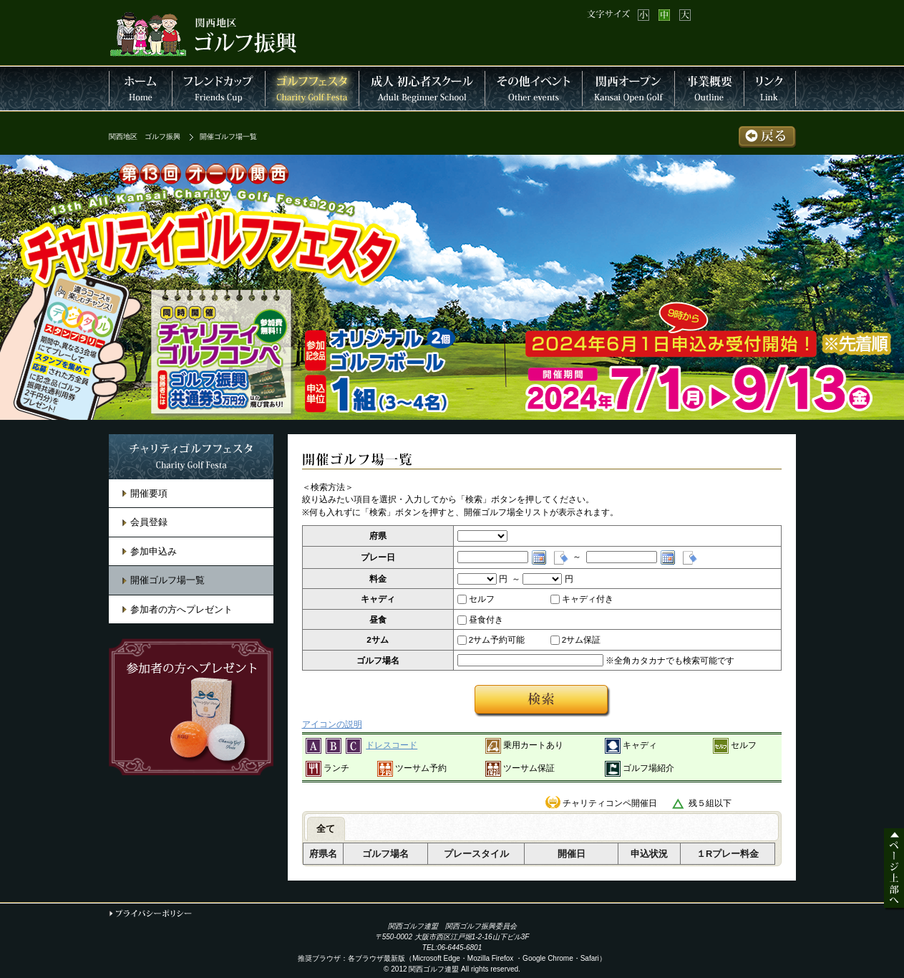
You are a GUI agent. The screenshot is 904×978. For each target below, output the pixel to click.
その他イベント (534, 88)
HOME (140, 88)
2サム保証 (575, 640)
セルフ (476, 599)
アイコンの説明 (332, 724)
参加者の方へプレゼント (181, 609)
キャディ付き (581, 599)
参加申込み (153, 551)
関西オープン (629, 88)
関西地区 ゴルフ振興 (144, 136)
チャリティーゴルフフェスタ (312, 88)
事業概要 (709, 88)
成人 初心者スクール (422, 88)
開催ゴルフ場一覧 (167, 580)
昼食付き (480, 620)
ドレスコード (391, 744)
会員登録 (148, 522)
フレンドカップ (219, 88)
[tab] (326, 829)
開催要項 (148, 493)
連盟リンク (770, 88)
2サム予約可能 (491, 640)
